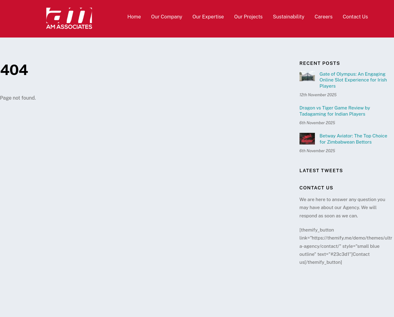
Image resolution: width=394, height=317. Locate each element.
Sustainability (288, 17)
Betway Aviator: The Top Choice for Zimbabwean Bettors (353, 139)
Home (134, 17)
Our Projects (248, 17)
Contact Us (355, 17)
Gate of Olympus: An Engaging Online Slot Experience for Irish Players (353, 80)
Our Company (166, 17)
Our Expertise (208, 17)
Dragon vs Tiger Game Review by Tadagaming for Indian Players (335, 111)
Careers (323, 17)
